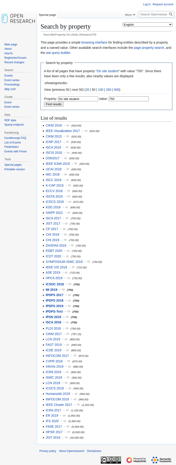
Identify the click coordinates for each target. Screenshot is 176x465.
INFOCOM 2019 (57, 399)
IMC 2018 (53, 174)
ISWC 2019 (54, 377)
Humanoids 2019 (58, 394)
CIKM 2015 (54, 136)
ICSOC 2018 (55, 284)
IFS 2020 (52, 421)
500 (116, 89)
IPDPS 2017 (54, 295)
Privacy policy (47, 451)
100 (100, 89)
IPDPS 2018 (54, 300)
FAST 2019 (54, 345)
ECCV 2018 (54, 191)
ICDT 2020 (53, 256)
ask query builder (58, 53)
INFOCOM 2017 (57, 356)
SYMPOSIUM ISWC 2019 (64, 262)
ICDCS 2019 (55, 388)
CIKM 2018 (54, 125)
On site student (107, 71)
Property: (50, 99)
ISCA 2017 (53, 218)
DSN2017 (53, 158)
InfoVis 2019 (54, 366)
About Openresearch (71, 451)
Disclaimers (94, 451)
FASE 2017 (54, 426)
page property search (149, 48)
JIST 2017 (53, 223)
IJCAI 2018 (53, 169)
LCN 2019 (53, 339)
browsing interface (94, 42)
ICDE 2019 (53, 350)
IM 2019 (51, 290)
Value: (103, 99)
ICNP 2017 (53, 142)
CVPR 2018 (54, 361)
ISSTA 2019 (54, 196)
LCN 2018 (53, 383)
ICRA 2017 (53, 410)
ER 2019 (52, 415)
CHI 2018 (52, 234)
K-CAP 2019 (54, 185)
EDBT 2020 (54, 251)
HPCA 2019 (54, 278)
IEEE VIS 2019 (56, 267)
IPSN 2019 (53, 317)
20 (87, 89)
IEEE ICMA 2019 (58, 163)
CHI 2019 (52, 240)
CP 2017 (52, 229)
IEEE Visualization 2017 (63, 131)
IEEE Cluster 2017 (59, 405)
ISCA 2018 (53, 322)
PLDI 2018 (53, 328)
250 (108, 89)
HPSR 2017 (54, 432)
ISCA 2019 (53, 147)
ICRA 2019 (53, 372)
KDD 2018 (53, 207)
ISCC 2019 (53, 180)
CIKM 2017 (54, 334)
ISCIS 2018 (54, 152)
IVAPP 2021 (54, 213)
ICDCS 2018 (55, 202)
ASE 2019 (53, 272)
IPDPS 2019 (54, 306)
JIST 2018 (53, 437)
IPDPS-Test (54, 311)
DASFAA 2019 (56, 245)
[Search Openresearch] (156, 14)
